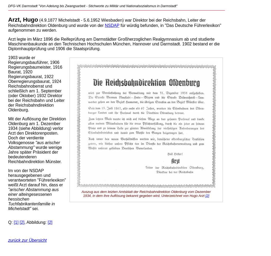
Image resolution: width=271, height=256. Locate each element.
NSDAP (112, 25)
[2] (207, 196)
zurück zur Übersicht (27, 240)
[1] (16, 222)
